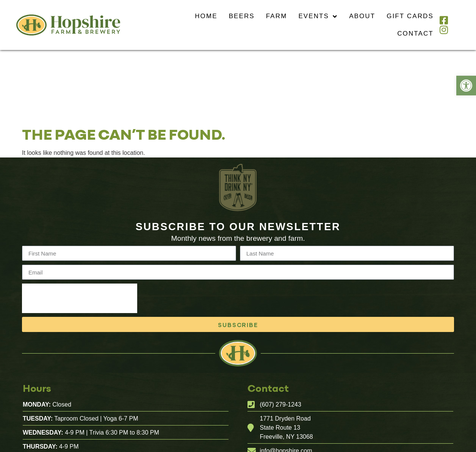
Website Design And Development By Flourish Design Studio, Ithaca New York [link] (273, 448)
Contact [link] (415, 33)
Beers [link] (242, 16)
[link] (466, 85)
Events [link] (318, 16)
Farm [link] (276, 16)
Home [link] (206, 16)
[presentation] (79, 229)
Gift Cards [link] (410, 16)
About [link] (362, 16)
